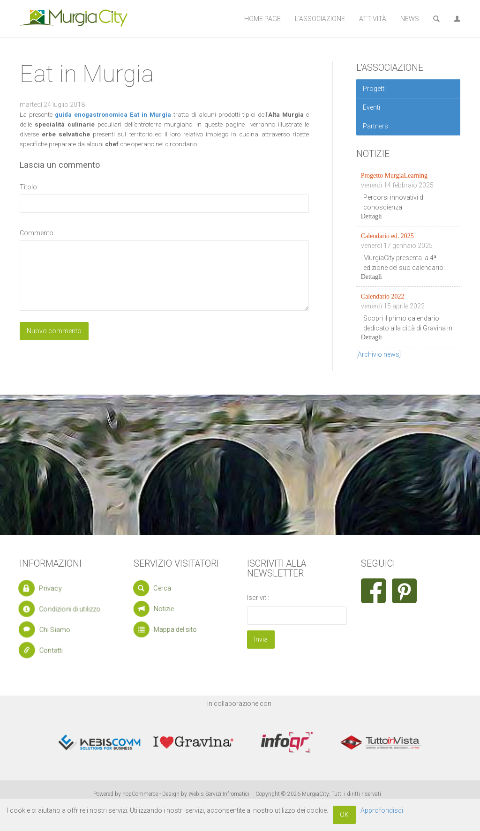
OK (344, 814)
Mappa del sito (169, 629)
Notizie (160, 609)
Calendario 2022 (383, 296)
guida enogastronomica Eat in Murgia (113, 114)
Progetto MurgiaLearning (394, 175)
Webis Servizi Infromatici (218, 794)
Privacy (44, 588)
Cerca (158, 588)
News (409, 18)
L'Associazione (320, 18)
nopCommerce (140, 794)
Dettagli (371, 216)
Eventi (371, 107)
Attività (372, 18)
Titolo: (29, 187)
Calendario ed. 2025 (387, 236)
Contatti (45, 650)
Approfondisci (381, 810)
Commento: (37, 233)
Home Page (262, 18)
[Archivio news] (378, 354)
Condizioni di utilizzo (61, 609)
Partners (375, 126)
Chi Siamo (48, 629)
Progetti (374, 88)
